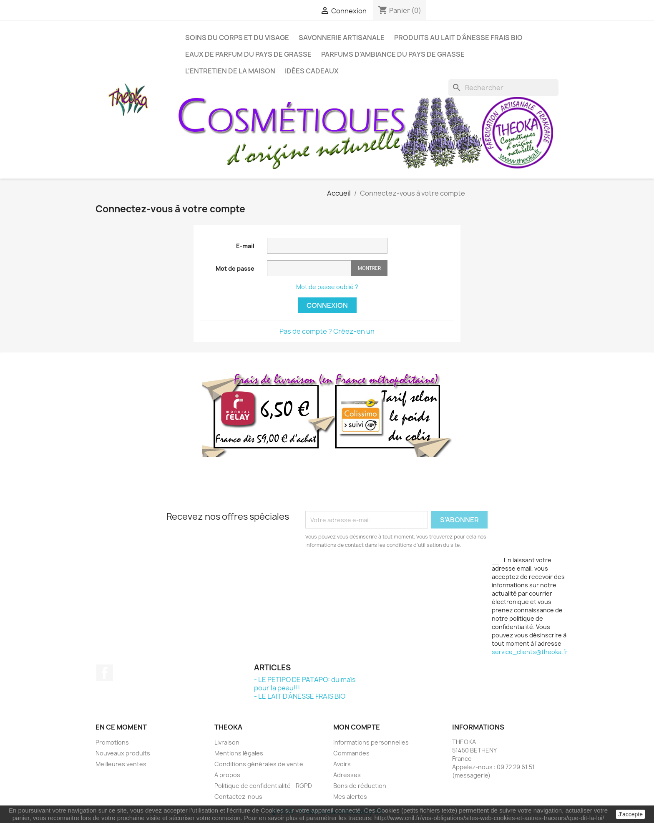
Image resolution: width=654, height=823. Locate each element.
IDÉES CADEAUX (312, 71)
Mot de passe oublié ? (327, 287)
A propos (227, 775)
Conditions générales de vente (258, 764)
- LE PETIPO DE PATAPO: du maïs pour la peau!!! (305, 683)
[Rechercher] (503, 87)
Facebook (104, 672)
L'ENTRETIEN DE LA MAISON (230, 71)
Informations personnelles (371, 742)
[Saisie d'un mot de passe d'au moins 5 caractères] (309, 268)
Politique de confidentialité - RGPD (263, 786)
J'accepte (630, 814)
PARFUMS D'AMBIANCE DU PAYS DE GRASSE (393, 54)
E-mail (245, 246)
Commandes (351, 753)
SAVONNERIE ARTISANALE (342, 37)
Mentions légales (238, 753)
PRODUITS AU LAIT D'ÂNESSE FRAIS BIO (458, 37)
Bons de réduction (359, 786)
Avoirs (342, 764)
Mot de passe (235, 268)
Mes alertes (350, 796)
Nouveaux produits (123, 753)
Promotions (112, 742)
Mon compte (356, 727)
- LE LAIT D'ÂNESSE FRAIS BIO (299, 696)
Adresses (347, 775)
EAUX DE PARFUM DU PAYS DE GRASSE (248, 54)
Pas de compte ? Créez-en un (327, 331)
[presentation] (375, 572)
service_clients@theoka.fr (530, 652)
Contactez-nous (238, 796)
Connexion (327, 305)
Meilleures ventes (121, 764)
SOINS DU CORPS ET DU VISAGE (237, 37)
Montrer (369, 268)
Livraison (226, 742)
